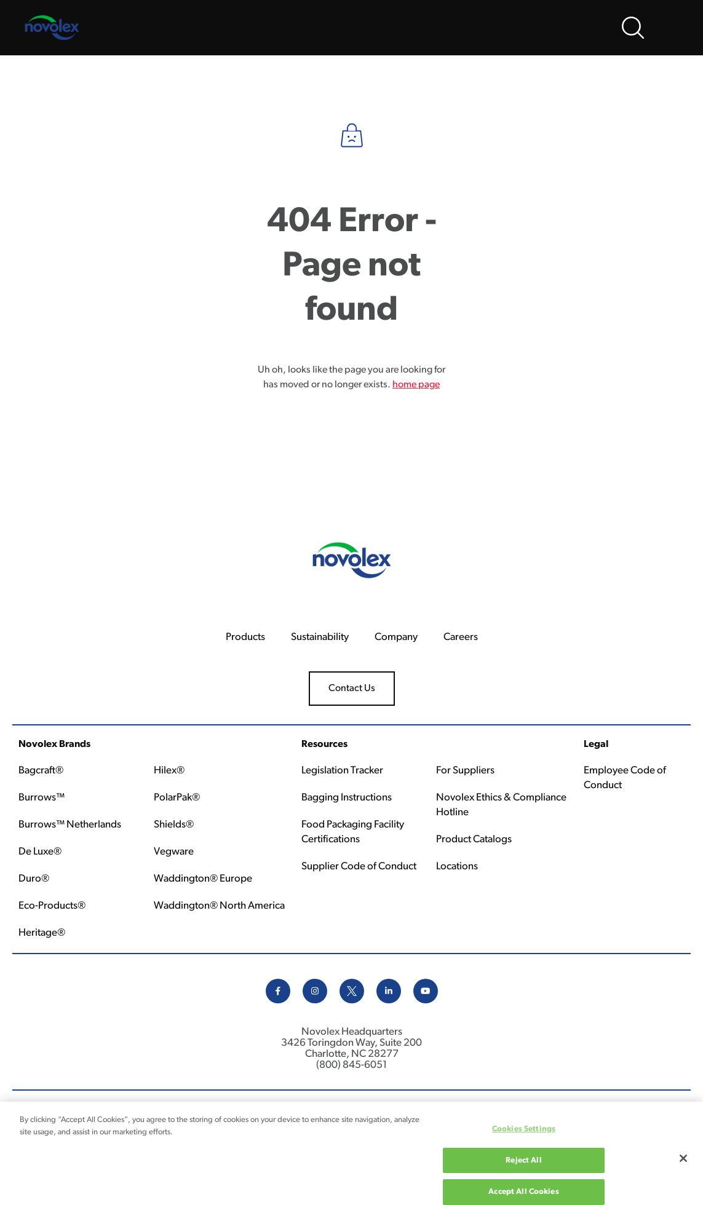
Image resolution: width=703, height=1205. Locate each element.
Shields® (174, 825)
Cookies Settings (523, 1136)
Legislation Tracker (342, 770)
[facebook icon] (278, 1001)
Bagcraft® (40, 770)
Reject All (523, 1167)
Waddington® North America (219, 906)
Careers (460, 637)
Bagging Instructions (346, 797)
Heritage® (41, 933)
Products (245, 637)
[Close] (683, 1165)
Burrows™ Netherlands (69, 825)
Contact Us (351, 688)
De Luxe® (40, 852)
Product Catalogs (474, 839)
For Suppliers (465, 770)
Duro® (33, 879)
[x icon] (352, 1001)
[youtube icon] (425, 1001)
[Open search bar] (633, 28)
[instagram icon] (315, 1001)
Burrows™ (41, 797)
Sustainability (320, 637)
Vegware (174, 852)
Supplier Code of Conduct (358, 866)
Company (396, 637)
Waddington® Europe (203, 879)
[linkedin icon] (388, 1001)
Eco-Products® (51, 906)
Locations (457, 866)
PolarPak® (177, 797)
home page (416, 385)
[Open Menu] (672, 28)
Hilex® (169, 770)
